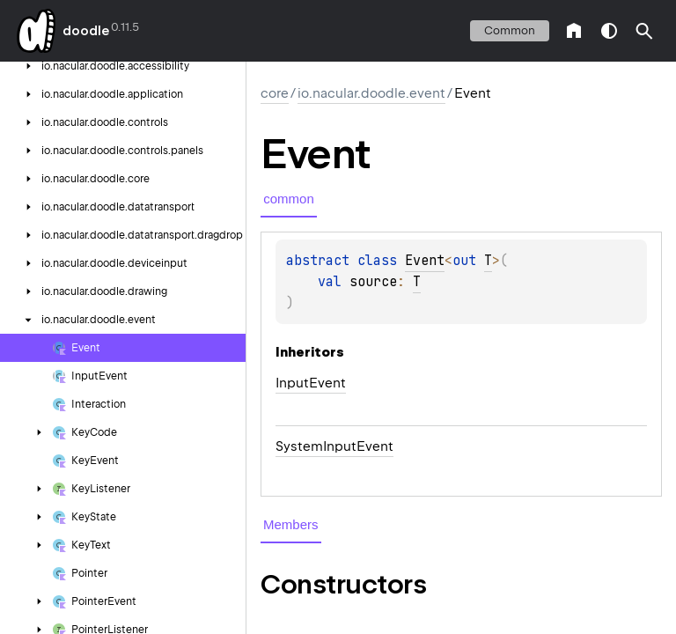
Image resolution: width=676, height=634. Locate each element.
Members (291, 524)
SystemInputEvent (334, 446)
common (509, 30)
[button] (644, 30)
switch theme (609, 30)
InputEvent (311, 383)
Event (425, 260)
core (275, 93)
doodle (85, 31)
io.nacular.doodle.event (371, 93)
